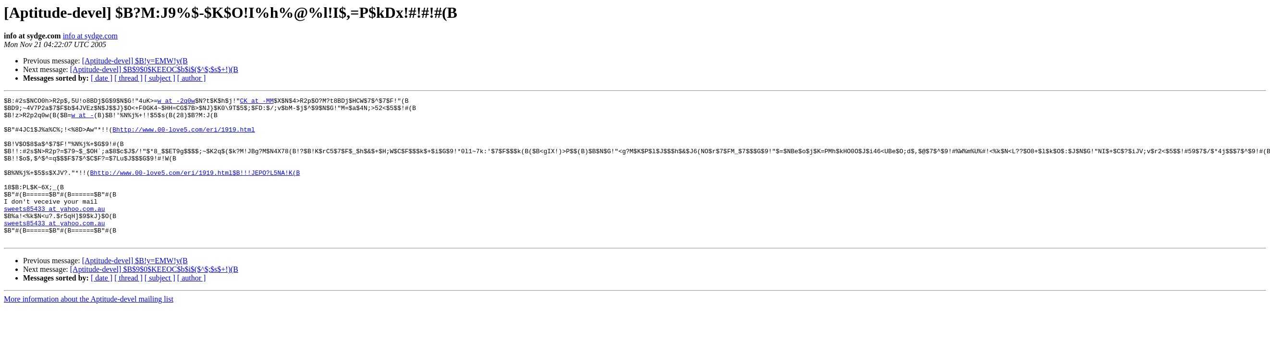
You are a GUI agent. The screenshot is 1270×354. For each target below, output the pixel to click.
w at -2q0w (176, 102)
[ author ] (191, 78)
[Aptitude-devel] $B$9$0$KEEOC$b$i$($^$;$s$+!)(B (154, 69)
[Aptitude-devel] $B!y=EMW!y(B (135, 61)
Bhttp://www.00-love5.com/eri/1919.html (183, 136)
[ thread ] (128, 78)
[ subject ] (160, 78)
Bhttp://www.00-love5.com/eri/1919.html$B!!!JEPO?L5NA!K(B (195, 188)
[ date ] (101, 78)
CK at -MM (256, 102)
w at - (82, 119)
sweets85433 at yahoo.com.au (54, 231)
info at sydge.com (90, 36)
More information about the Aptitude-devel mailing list (88, 328)
